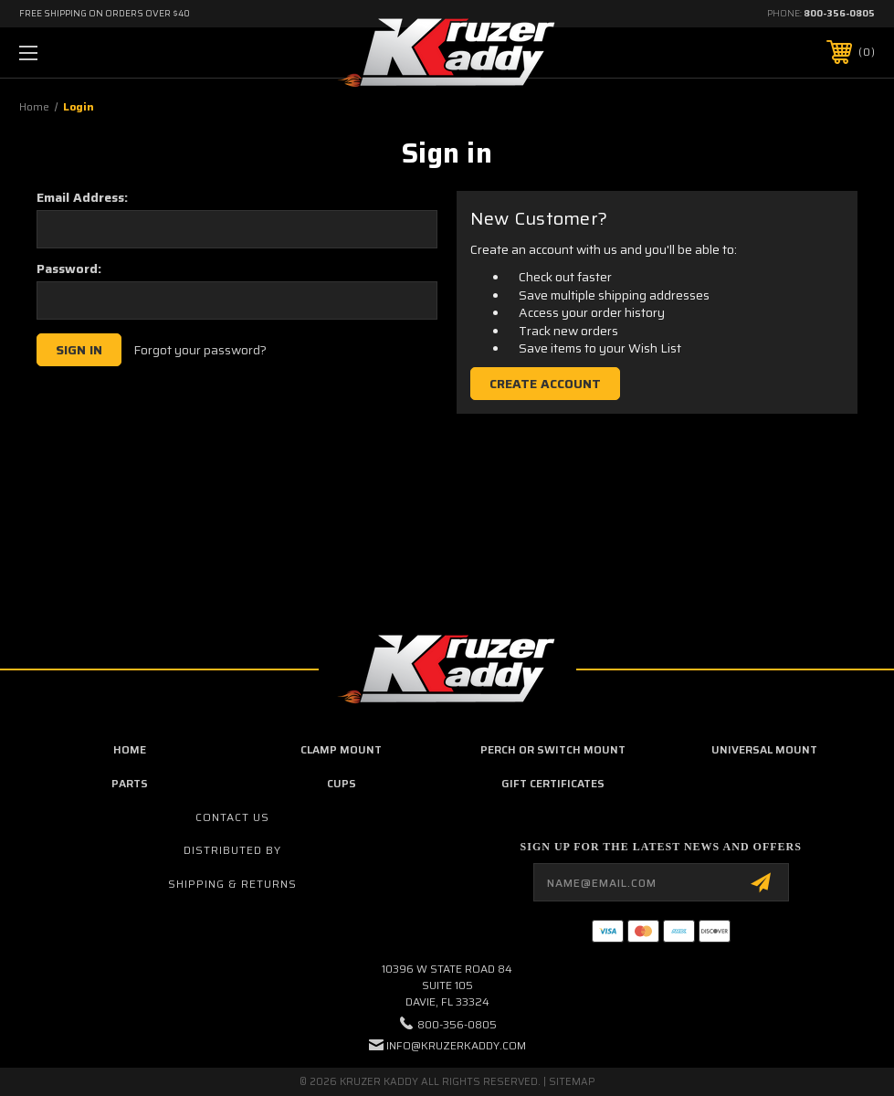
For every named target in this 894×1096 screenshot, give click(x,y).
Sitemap (572, 1082)
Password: (69, 268)
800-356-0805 (839, 13)
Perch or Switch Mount (553, 749)
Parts (129, 783)
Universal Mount (764, 749)
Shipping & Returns (232, 883)
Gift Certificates (553, 783)
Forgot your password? (200, 351)
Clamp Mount (341, 749)
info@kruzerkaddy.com (456, 1045)
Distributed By (232, 850)
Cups (341, 783)
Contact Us (232, 817)
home (129, 749)
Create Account (545, 384)
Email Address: (82, 197)
